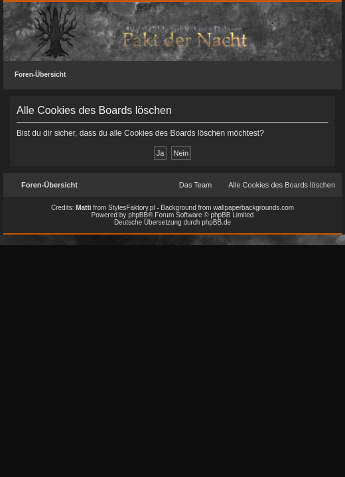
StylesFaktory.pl (131, 207)
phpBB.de (216, 222)
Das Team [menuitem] (195, 185)
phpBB (138, 215)
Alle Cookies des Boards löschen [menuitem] (281, 185)
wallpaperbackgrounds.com (253, 207)
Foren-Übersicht (40, 74)
